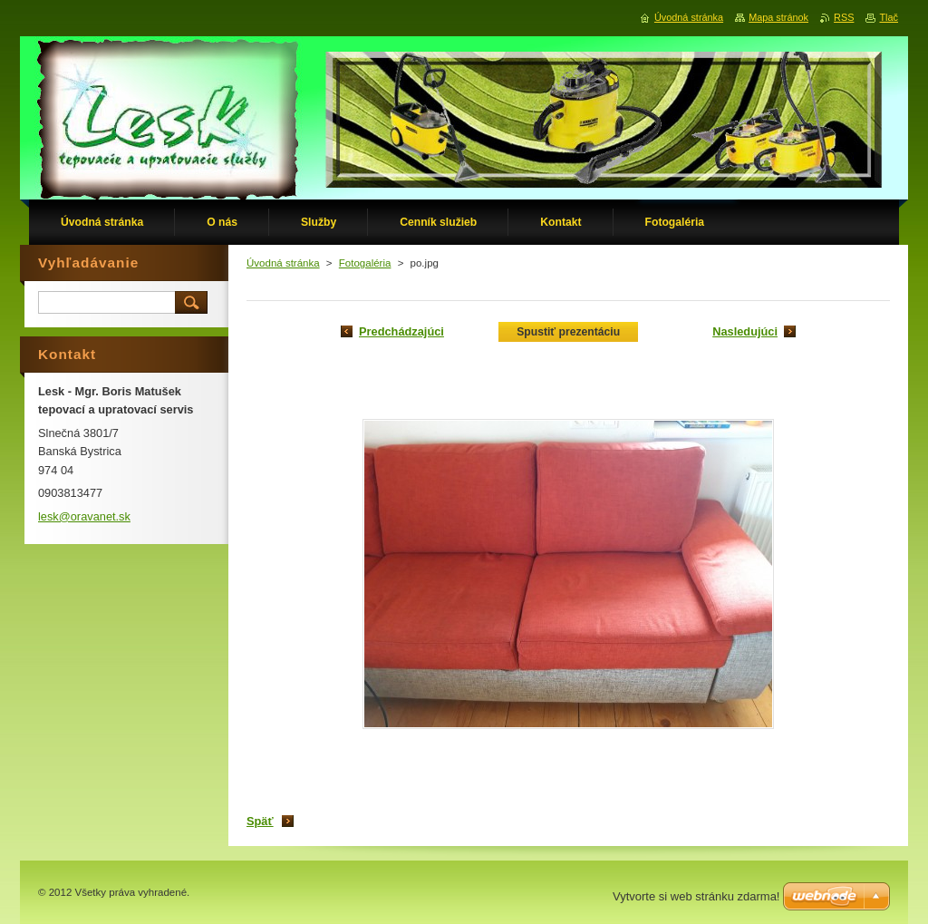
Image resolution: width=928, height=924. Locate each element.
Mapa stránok (778, 17)
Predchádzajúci (401, 331)
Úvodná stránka (283, 263)
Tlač (888, 17)
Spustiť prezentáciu (568, 332)
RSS (844, 17)
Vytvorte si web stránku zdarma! (696, 896)
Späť (260, 821)
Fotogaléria (365, 263)
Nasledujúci (745, 331)
